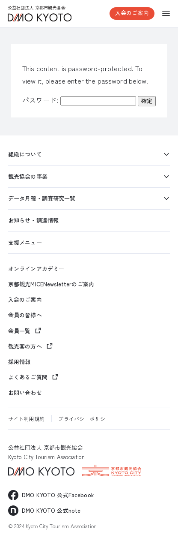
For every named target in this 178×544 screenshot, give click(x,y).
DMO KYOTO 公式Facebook (58, 495)
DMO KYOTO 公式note (51, 510)
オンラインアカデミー (36, 269)
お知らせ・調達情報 (33, 220)
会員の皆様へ (25, 315)
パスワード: (79, 100)
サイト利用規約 (26, 418)
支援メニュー (25, 242)
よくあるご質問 (27, 377)
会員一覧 (19, 331)
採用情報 (19, 362)
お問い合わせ (25, 393)
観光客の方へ (25, 346)
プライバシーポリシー (84, 418)
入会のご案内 (132, 13)
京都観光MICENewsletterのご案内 (51, 284)
